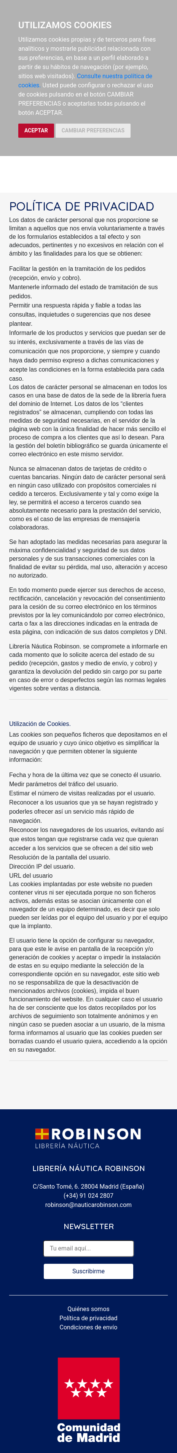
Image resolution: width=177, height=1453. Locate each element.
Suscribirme (88, 1271)
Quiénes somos (88, 1309)
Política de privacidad (88, 1318)
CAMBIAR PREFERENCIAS (93, 130)
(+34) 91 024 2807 (88, 1195)
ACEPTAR (36, 130)
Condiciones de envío (89, 1327)
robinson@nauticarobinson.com (88, 1204)
